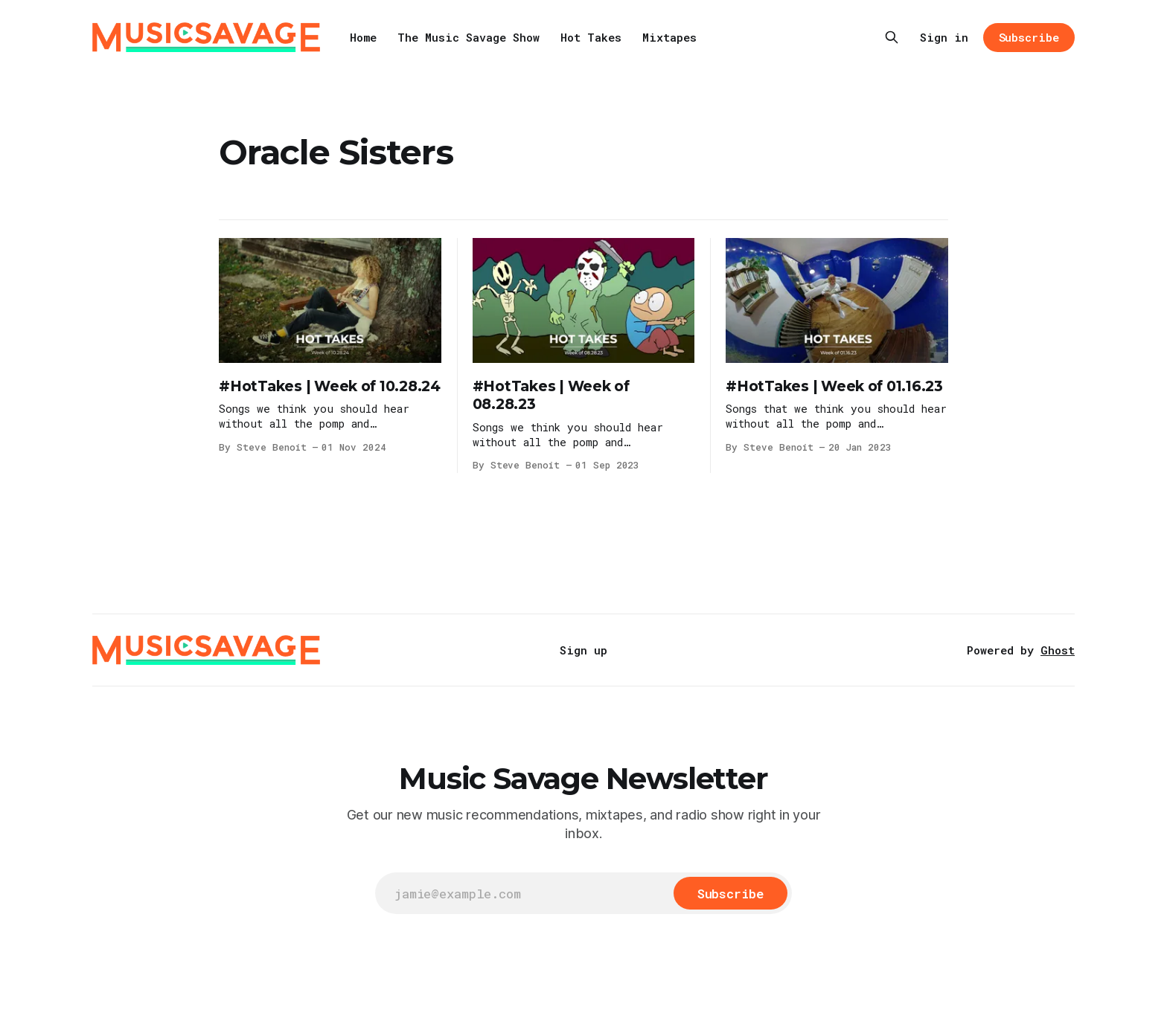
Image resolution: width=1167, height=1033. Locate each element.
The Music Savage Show (468, 37)
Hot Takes (590, 37)
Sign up (583, 650)
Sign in (944, 37)
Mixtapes (669, 37)
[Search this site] (892, 37)
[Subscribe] (730, 893)
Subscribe (1029, 37)
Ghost (1057, 650)
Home (363, 37)
